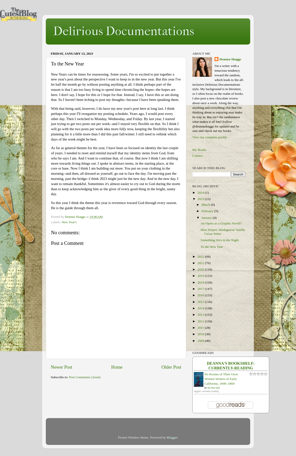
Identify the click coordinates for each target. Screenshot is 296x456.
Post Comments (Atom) (84, 377)
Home (117, 367)
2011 (201, 328)
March (206, 204)
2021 (201, 263)
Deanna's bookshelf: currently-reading (231, 365)
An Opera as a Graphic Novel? (221, 223)
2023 (201, 199)
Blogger (172, 437)
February (207, 211)
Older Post (171, 367)
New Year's (69, 222)
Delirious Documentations (123, 31)
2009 (201, 341)
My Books (199, 150)
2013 (201, 314)
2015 (201, 302)
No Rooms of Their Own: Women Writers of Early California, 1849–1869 (221, 378)
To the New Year (212, 247)
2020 (201, 269)
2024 (201, 192)
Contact (197, 155)
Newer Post (61, 367)
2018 (201, 282)
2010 (201, 334)
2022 (201, 256)
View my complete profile (209, 137)
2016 (201, 295)
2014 (201, 308)
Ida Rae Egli (214, 387)
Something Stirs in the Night (220, 240)
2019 (201, 276)
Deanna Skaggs (230, 59)
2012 (201, 321)
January (207, 218)
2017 (201, 289)
